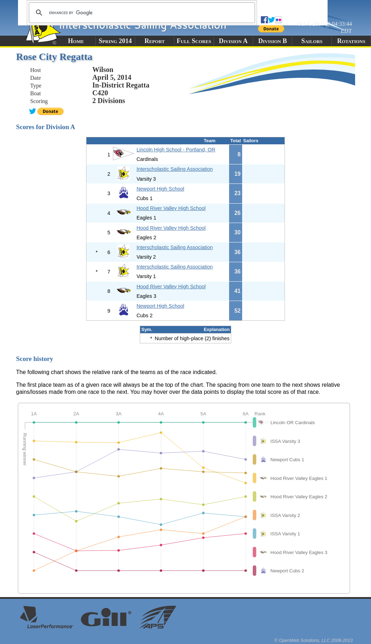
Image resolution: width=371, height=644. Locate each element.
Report (154, 40)
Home (76, 40)
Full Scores (194, 40)
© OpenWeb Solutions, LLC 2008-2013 (313, 640)
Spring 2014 (115, 40)
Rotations (351, 40)
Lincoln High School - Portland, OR (176, 149)
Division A (233, 40)
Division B (272, 40)
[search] (141, 12)
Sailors (312, 40)
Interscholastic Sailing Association (175, 169)
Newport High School (160, 189)
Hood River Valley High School (171, 208)
